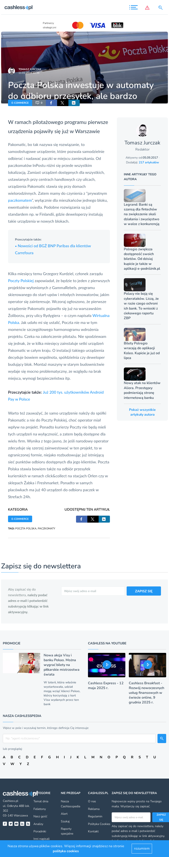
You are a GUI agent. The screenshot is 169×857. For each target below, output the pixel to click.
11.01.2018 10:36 (28, 73)
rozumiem (142, 848)
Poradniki (39, 831)
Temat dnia (40, 801)
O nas (92, 801)
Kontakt (93, 831)
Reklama (93, 809)
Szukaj (65, 821)
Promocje (11, 643)
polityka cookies (66, 851)
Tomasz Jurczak (29, 69)
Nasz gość (40, 816)
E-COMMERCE (20, 103)
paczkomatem (20, 200)
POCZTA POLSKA (25, 528)
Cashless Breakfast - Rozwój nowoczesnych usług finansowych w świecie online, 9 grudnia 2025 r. (146, 693)
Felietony (39, 809)
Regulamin (95, 816)
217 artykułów (149, 162)
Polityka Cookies (99, 824)
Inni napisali (41, 839)
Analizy (38, 824)
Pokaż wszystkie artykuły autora (142, 412)
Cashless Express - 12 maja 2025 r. (106, 685)
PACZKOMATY (46, 528)
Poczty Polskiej (21, 280)
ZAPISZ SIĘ (144, 591)
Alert (64, 814)
